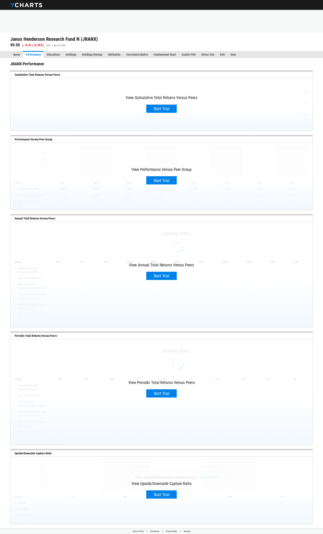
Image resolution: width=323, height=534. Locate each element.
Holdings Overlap (92, 54)
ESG (222, 54)
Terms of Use (138, 531)
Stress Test (207, 54)
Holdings (71, 54)
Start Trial (162, 108)
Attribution (114, 54)
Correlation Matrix (137, 54)
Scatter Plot (188, 54)
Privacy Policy (171, 531)
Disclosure (154, 531)
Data (233, 54)
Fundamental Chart (165, 54)
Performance (33, 54)
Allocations (53, 54)
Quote (16, 54)
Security (187, 531)
